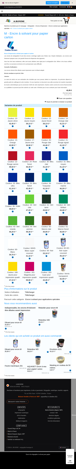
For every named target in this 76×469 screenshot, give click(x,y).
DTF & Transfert (21, 415)
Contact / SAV (54, 413)
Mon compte (53, 7)
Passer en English (52, 3)
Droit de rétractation (54, 421)
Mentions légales (54, 415)
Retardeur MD (44, 320)
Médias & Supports (21, 421)
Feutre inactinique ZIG (14, 366)
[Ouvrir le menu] (2, 11)
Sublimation (21, 418)
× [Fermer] (72, 3)
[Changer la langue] (64, 447)
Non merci (65, 3)
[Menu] (73, 450)
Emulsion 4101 (56, 349)
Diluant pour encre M (13, 322)
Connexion (62, 7)
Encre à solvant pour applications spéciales (42, 299)
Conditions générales (54, 418)
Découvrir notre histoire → (17, 402)
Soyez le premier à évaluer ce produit (59, 102)
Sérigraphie (21, 410)
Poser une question (65, 98)
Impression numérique (21, 413)
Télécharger (30, 292)
